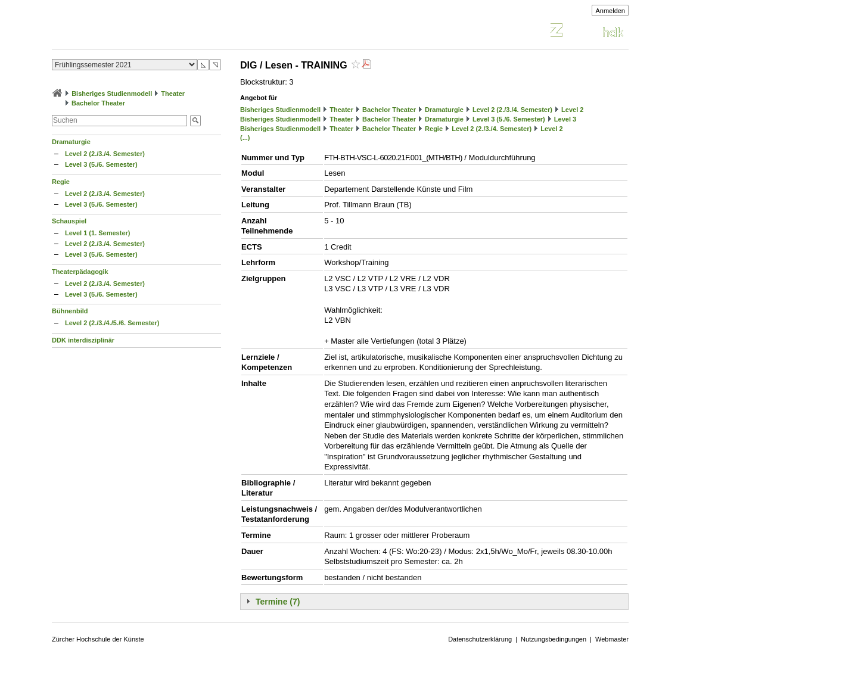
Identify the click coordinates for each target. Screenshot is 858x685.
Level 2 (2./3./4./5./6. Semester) (112, 322)
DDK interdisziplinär (83, 340)
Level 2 (572, 109)
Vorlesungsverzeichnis (139, 32)
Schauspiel (69, 221)
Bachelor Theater (98, 103)
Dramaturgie (71, 141)
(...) (245, 137)
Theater (173, 93)
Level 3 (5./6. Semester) (101, 164)
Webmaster (612, 639)
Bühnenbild (70, 311)
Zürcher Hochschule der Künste (98, 639)
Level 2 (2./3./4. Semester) (105, 153)
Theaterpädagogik (80, 271)
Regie (61, 181)
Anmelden (610, 10)
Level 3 (565, 119)
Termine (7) (278, 601)
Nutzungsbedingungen (553, 639)
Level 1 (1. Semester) (97, 232)
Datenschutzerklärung (480, 639)
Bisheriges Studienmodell (112, 93)
